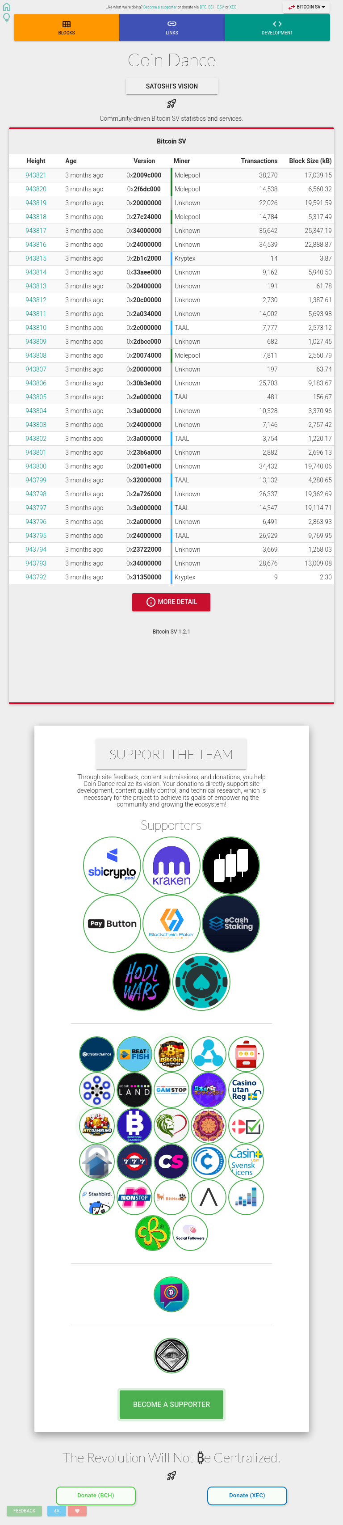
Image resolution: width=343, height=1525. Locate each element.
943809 (35, 341)
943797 (35, 507)
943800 (35, 466)
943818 (35, 216)
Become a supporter (159, 7)
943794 (35, 549)
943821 (35, 175)
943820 (35, 189)
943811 (35, 313)
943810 (35, 327)
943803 (35, 424)
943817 (35, 230)
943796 (35, 521)
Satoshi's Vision (172, 86)
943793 (35, 563)
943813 (35, 286)
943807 (35, 369)
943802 (35, 438)
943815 (35, 258)
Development (277, 26)
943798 (35, 494)
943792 (35, 577)
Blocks (66, 26)
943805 (35, 397)
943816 (35, 244)
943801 (35, 452)
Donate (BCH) (95, 1493)
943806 (35, 383)
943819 (35, 203)
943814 (35, 272)
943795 (35, 535)
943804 (35, 410)
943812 (35, 300)
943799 (35, 480)
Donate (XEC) (247, 1493)
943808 (35, 355)
